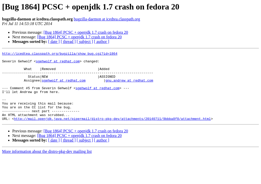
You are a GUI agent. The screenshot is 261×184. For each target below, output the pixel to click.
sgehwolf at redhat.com (58, 63)
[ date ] (54, 41)
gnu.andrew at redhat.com (129, 86)
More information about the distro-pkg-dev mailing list (47, 165)
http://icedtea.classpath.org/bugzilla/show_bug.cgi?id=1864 (59, 54)
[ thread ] (68, 41)
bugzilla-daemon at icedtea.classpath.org (107, 19)
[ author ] (101, 41)
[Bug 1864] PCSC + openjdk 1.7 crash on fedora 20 (86, 32)
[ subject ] (85, 41)
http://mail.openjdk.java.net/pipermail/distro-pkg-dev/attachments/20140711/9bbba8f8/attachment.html (112, 132)
